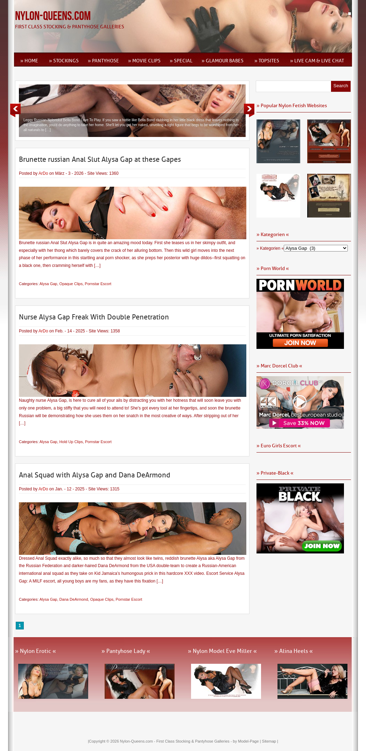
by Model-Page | (247, 741)
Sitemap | (270, 741)
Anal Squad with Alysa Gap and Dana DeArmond (94, 475)
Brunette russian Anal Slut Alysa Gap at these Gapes (100, 159)
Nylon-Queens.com (53, 16)
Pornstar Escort (98, 284)
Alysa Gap (48, 284)
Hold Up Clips (71, 442)
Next (249, 110)
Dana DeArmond (73, 599)
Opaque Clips (71, 284)
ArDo (43, 173)
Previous (15, 110)
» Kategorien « (270, 248)
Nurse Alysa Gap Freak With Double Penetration (94, 317)
